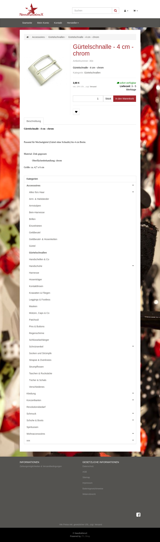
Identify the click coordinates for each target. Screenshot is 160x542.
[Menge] (88, 98)
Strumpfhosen (36, 366)
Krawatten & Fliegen (39, 293)
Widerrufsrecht (89, 494)
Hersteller (73, 22)
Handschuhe (82, 266)
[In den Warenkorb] (124, 98)
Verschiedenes (37, 386)
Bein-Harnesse (37, 212)
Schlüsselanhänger (39, 340)
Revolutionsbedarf (36, 407)
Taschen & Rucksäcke (40, 373)
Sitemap (86, 477)
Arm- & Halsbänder (39, 199)
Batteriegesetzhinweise (93, 488)
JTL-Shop (85, 536)
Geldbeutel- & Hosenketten (43, 239)
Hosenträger (35, 279)
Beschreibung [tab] (34, 121)
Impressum (87, 483)
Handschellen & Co (39, 259)
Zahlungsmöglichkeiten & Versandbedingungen (41, 466)
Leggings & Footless (39, 299)
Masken (33, 306)
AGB (85, 472)
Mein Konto (43, 22)
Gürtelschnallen (92, 72)
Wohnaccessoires (81, 433)
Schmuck (81, 413)
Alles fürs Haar (82, 192)
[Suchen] (92, 10)
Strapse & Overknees (40, 360)
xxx (81, 440)
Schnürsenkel (82, 346)
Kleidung (81, 393)
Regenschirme (36, 333)
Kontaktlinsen (36, 286)
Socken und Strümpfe (40, 353)
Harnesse (34, 272)
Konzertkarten (81, 400)
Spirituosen (32, 427)
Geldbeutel (35, 232)
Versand (93, 87)
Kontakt (58, 22)
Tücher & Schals (37, 380)
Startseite (27, 22)
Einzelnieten (35, 225)
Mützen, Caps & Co (39, 313)
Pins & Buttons (37, 326)
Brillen (32, 219)
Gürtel (32, 246)
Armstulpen (35, 205)
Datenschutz (88, 466)
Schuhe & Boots (81, 420)
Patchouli (34, 319)
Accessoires (81, 185)
